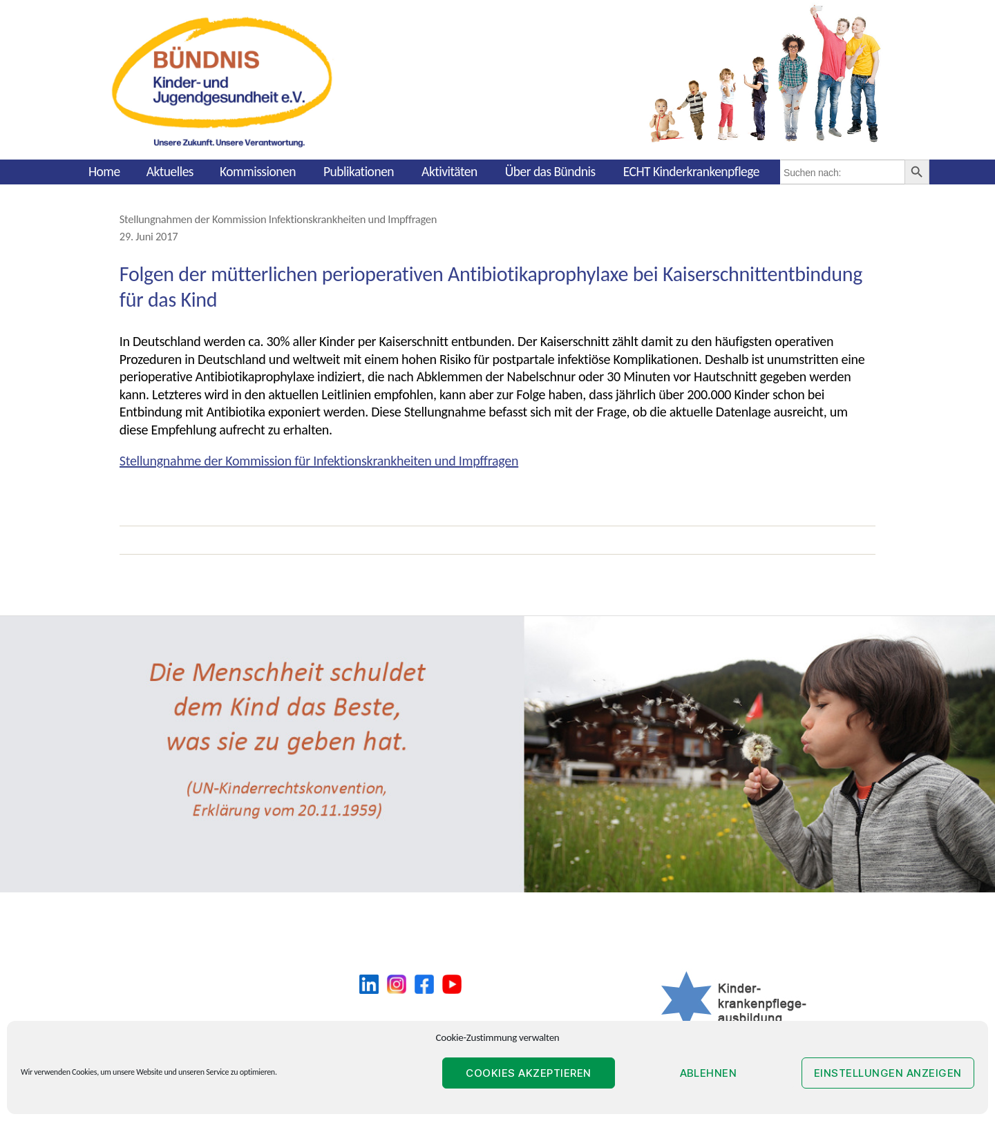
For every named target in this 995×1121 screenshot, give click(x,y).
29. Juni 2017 (149, 236)
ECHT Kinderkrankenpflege (691, 171)
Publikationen (358, 171)
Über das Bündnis (550, 171)
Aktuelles (169, 171)
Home (104, 171)
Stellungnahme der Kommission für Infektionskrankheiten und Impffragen (319, 460)
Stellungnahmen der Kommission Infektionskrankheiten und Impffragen (278, 219)
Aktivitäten (449, 171)
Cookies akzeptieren (528, 1073)
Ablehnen (708, 1073)
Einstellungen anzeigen (888, 1073)
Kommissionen (258, 171)
